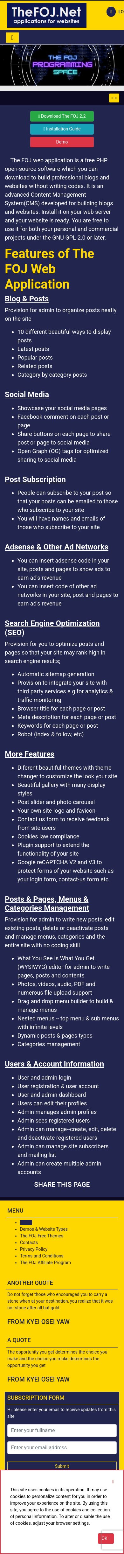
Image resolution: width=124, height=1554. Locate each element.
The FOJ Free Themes (41, 1235)
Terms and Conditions (42, 1255)
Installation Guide (61, 128)
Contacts (29, 1242)
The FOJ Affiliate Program (45, 1262)
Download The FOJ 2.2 (62, 116)
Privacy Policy (33, 1249)
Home (26, 1222)
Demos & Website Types (44, 1229)
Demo (62, 141)
